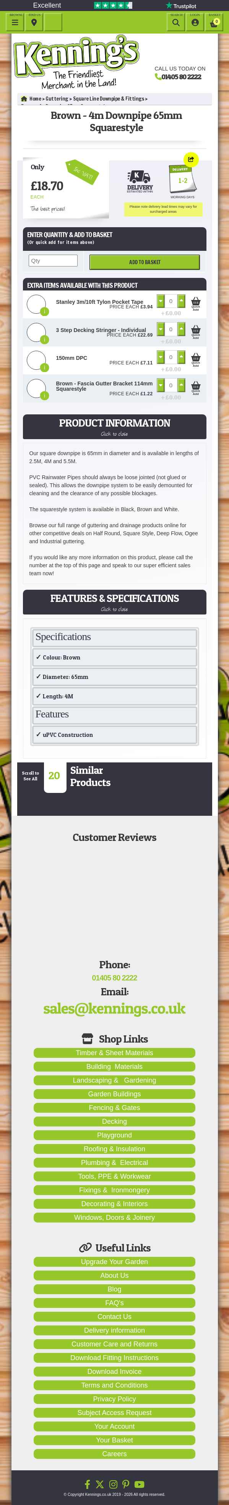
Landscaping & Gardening (114, 1080)
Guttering (56, 99)
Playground (114, 1135)
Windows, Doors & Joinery (114, 1217)
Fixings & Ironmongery (114, 1190)
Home (31, 99)
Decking (114, 1121)
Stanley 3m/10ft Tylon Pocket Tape (99, 302)
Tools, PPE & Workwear (114, 1176)
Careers (114, 1454)
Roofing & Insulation (114, 1149)
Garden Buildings (114, 1094)
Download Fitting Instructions (114, 1358)
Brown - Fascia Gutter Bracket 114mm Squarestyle (104, 386)
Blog (114, 1289)
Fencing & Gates (114, 1108)
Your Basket (114, 1440)
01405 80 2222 (181, 76)
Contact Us (114, 1316)
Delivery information (114, 1330)
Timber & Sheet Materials (114, 1053)
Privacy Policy (114, 1399)
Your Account (114, 1426)
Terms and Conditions (114, 1385)
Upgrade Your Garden (114, 1262)
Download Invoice (114, 1371)
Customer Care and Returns (114, 1344)
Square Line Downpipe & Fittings (108, 99)
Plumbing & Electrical (114, 1162)
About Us (114, 1275)
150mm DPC (72, 358)
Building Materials (114, 1066)
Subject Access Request (114, 1413)
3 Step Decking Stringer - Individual (101, 330)
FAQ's (114, 1303)
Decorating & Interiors (114, 1204)
